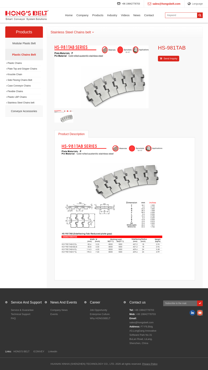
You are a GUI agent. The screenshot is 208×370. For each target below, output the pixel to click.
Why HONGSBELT (100, 318)
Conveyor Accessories (24, 111)
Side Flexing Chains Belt (19, 80)
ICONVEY (38, 351)
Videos (125, 15)
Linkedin (52, 351)
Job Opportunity (98, 310)
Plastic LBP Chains (16, 97)
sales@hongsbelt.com (141, 322)
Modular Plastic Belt (24, 43)
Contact (149, 15)
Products (97, 15)
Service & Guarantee (22, 310)
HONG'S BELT (22, 351)
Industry (112, 15)
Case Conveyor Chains (18, 85)
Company (82, 15)
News (136, 15)
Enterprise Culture (100, 314)
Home (69, 15)
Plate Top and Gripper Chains (21, 68)
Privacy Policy (149, 363)
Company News (59, 310)
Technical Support (20, 314)
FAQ (13, 318)
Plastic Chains (14, 63)
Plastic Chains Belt (24, 54)
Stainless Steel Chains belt (20, 102)
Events (54, 314)
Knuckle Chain (14, 74)
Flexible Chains (14, 91)
